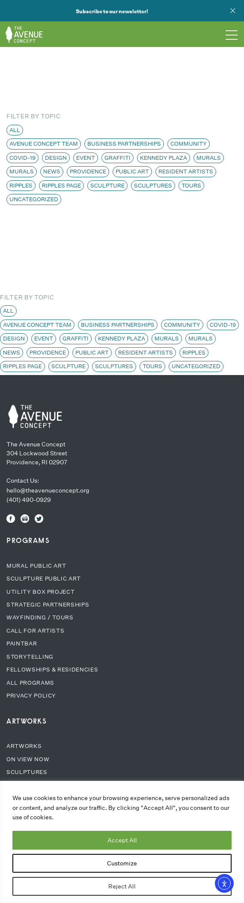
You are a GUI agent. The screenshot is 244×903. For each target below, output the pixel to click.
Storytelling (30, 656)
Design (56, 157)
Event (85, 157)
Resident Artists (185, 171)
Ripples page (61, 185)
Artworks (24, 746)
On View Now (27, 759)
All (14, 130)
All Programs (30, 682)
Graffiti (117, 157)
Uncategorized (33, 199)
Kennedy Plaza (163, 157)
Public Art (132, 171)
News (51, 171)
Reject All (122, 886)
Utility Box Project (40, 591)
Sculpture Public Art (43, 578)
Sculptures (153, 185)
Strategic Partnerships (47, 604)
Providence (88, 171)
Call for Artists (35, 630)
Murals (208, 157)
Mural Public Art (36, 565)
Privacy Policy (31, 695)
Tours (191, 185)
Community (188, 143)
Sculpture (107, 185)
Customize (122, 863)
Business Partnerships (124, 143)
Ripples (21, 185)
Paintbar (21, 643)
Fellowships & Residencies (52, 669)
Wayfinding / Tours (40, 617)
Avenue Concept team (43, 143)
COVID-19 (22, 157)
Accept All (122, 840)
